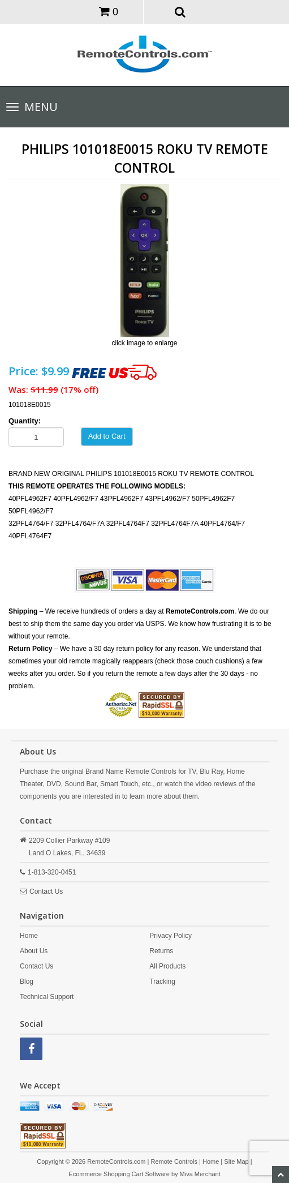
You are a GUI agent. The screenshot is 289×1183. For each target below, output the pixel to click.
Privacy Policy (170, 936)
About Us (34, 951)
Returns (161, 951)
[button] (180, 11)
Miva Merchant (200, 1174)
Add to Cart (107, 436)
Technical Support (47, 997)
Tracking (162, 981)
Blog (26, 981)
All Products (167, 966)
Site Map (236, 1161)
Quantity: (24, 421)
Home (29, 936)
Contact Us (46, 891)
